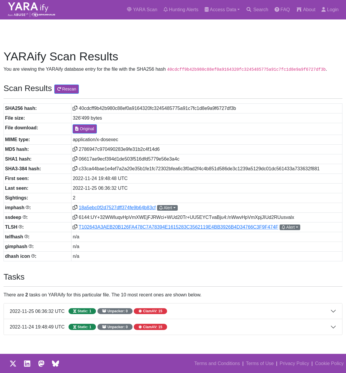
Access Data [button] (220, 9)
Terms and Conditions (217, 363)
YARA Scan (142, 9)
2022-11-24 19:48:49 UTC (88, 327)
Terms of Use (260, 363)
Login (330, 9)
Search (257, 9)
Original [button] (84, 128)
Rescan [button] (66, 89)
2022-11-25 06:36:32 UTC (88, 311)
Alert (165, 207)
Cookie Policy (329, 363)
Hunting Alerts (181, 9)
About (305, 9)
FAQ (282, 9)
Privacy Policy (294, 363)
